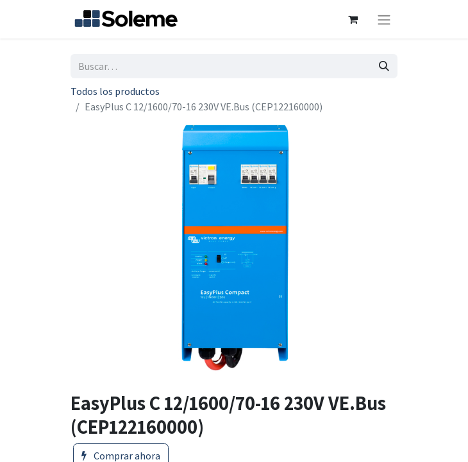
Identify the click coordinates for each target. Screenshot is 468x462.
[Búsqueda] (384, 66)
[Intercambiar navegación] (384, 19)
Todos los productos (115, 91)
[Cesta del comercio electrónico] (352, 19)
